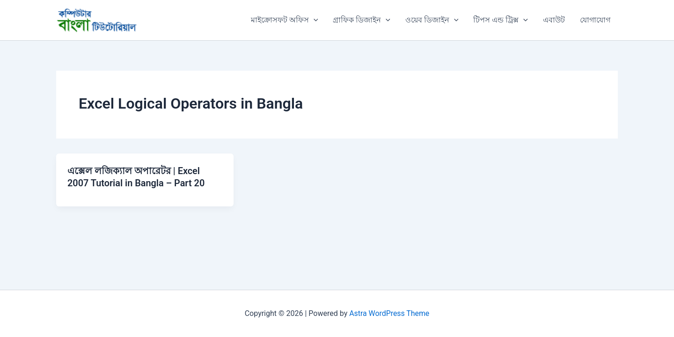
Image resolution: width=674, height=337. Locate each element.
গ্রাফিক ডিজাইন (361, 20)
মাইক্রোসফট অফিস (284, 20)
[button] (313, 20)
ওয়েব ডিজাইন (432, 20)
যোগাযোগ (595, 19)
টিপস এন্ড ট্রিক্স (500, 20)
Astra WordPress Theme (389, 313)
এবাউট (554, 19)
